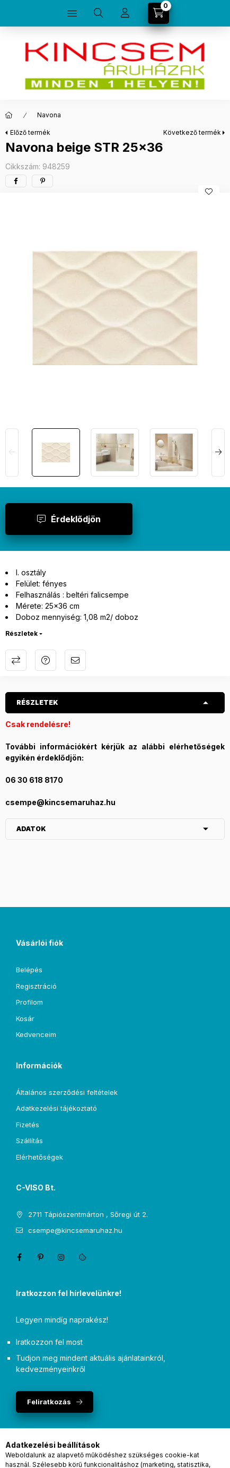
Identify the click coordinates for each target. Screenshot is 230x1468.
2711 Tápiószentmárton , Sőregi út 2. (88, 1214)
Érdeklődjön (76, 519)
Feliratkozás (49, 1401)
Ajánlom (75, 660)
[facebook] (15, 181)
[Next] (218, 452)
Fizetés (27, 1124)
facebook (19, 1257)
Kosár (25, 1018)
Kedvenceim (36, 1034)
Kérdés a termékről (45, 660)
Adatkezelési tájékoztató (56, 1108)
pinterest (40, 1257)
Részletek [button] (37, 702)
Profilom (29, 1002)
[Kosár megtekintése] (158, 13)
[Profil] (125, 13)
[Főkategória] (9, 115)
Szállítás (29, 1140)
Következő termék (192, 132)
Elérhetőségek (39, 1157)
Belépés (29, 969)
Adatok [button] (31, 829)
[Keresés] (98, 13)
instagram (61, 1257)
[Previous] (12, 452)
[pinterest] (42, 181)
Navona (49, 115)
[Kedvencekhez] (208, 191)
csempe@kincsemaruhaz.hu (75, 1230)
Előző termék (30, 132)
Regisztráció (36, 986)
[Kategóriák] (72, 13)
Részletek (21, 633)
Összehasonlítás (15, 660)
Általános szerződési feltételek (67, 1092)
